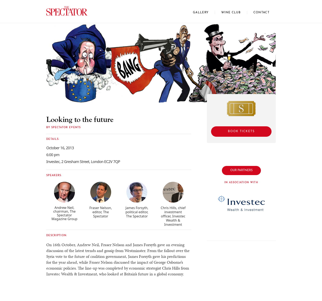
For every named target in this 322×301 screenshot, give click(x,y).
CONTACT (261, 12)
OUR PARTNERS (241, 170)
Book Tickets (241, 131)
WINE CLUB (231, 12)
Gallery (201, 12)
